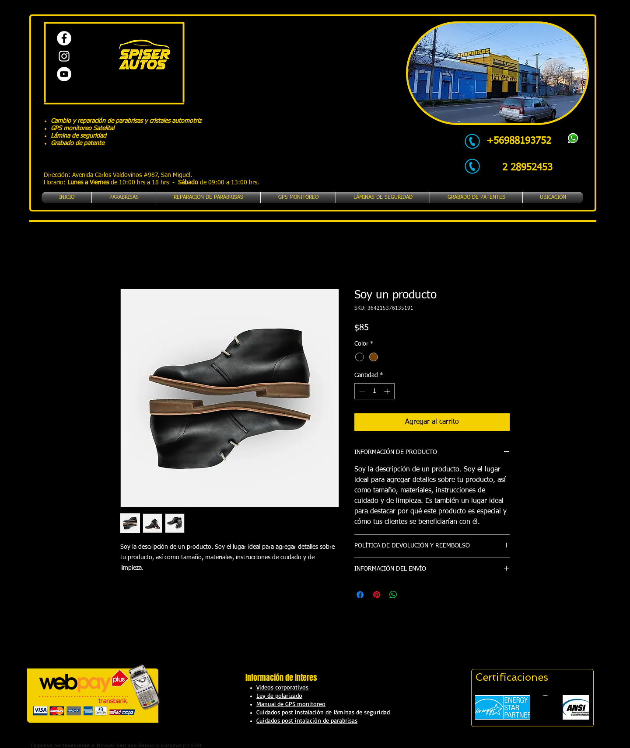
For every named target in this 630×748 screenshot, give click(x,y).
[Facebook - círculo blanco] (64, 38)
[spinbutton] (374, 391)
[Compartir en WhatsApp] (393, 594)
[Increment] (387, 391)
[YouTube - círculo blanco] (64, 74)
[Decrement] (361, 391)
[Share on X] (410, 594)
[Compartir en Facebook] (360, 594)
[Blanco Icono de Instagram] (64, 56)
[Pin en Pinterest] (376, 594)
